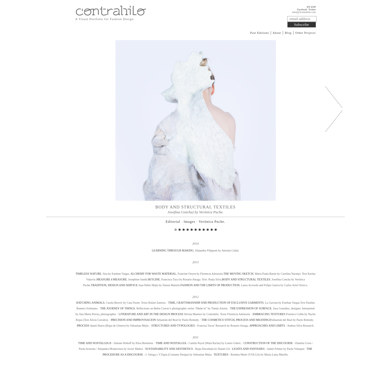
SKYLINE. (154, 279)
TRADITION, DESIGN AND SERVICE (114, 285)
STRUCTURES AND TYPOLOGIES (173, 325)
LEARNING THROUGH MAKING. (173, 250)
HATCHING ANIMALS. (90, 302)
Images (189, 222)
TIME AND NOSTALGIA (171, 343)
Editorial (173, 222)
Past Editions (259, 32)
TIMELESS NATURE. (89, 273)
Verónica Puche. (212, 222)
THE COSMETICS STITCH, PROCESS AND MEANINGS (236, 319)
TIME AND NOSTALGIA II (94, 343)
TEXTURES (221, 354)
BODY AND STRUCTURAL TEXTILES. (246, 279)
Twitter (312, 9)
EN (308, 6)
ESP (313, 6)
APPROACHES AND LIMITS (267, 325)
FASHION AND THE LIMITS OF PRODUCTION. (210, 285)
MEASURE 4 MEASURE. (112, 279)
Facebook (302, 9)
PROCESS (83, 325)
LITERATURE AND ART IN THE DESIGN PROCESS (151, 314)
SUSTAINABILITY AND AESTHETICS (169, 348)
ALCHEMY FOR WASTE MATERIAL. (154, 273)
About (277, 32)
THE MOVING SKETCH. (238, 273)
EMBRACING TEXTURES (269, 314)
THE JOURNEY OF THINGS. (118, 308)
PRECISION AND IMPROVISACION (133, 319)
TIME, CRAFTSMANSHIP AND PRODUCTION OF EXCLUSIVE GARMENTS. (216, 302)
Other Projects (305, 32)
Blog (288, 32)
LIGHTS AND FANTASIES (249, 348)
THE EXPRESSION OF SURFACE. (251, 308)
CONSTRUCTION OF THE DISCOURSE (268, 343)
